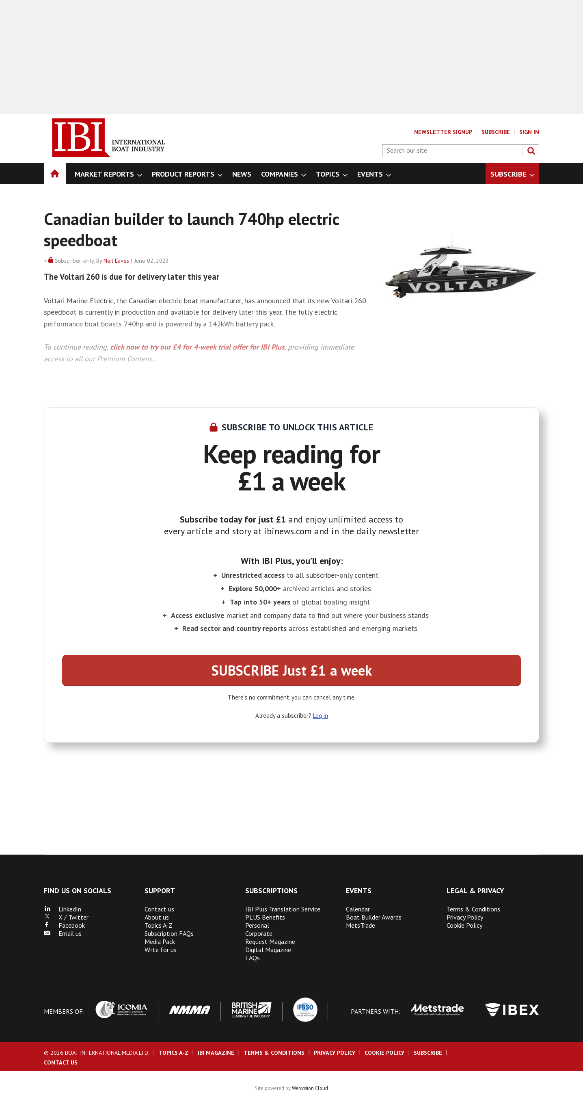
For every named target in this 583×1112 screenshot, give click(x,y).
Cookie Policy (464, 925)
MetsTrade (360, 925)
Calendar (358, 909)
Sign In (529, 132)
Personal (257, 925)
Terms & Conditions (473, 909)
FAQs (252, 958)
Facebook (64, 925)
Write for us (161, 950)
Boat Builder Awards (374, 917)
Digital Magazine (268, 950)
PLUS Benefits (265, 917)
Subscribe (496, 132)
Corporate (258, 933)
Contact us (159, 909)
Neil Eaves (116, 260)
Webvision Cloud (310, 1088)
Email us (63, 933)
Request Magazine (270, 941)
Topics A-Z (159, 925)
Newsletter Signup (443, 132)
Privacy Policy (465, 917)
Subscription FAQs (169, 933)
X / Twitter (66, 917)
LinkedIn (62, 909)
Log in (320, 715)
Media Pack (160, 941)
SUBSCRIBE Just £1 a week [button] (292, 670)
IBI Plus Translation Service (282, 909)
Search (531, 150)
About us (157, 917)
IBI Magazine (216, 1052)
